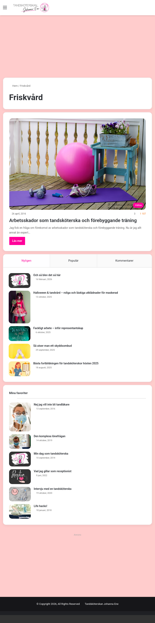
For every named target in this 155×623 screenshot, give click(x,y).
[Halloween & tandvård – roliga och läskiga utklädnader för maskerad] (20, 314)
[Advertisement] (77, 45)
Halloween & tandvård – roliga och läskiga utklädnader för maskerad (76, 300)
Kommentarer (124, 268)
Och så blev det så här (47, 282)
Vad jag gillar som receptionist (52, 479)
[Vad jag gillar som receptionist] (20, 484)
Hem (13, 85)
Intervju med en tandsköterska (52, 496)
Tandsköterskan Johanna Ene (101, 611)
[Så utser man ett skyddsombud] (20, 358)
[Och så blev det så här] (20, 288)
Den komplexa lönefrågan (49, 444)
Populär (73, 268)
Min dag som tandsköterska (51, 461)
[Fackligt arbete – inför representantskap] (20, 341)
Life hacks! (40, 514)
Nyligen (26, 268)
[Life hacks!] (20, 519)
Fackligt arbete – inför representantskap (59, 335)
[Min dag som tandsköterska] (20, 467)
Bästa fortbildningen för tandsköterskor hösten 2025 (66, 370)
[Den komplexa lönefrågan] (20, 449)
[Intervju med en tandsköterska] (20, 502)
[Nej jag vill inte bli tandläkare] (20, 424)
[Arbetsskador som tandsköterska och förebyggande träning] (77, 164)
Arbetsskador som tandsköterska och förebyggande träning (59, 224)
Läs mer (17, 248)
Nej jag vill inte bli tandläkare (52, 412)
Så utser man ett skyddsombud (53, 353)
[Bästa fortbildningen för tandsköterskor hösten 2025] (20, 376)
